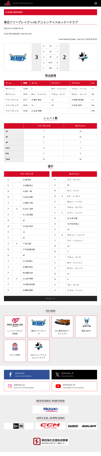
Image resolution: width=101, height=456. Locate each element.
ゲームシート (50, 298)
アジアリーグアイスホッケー (22, 3)
